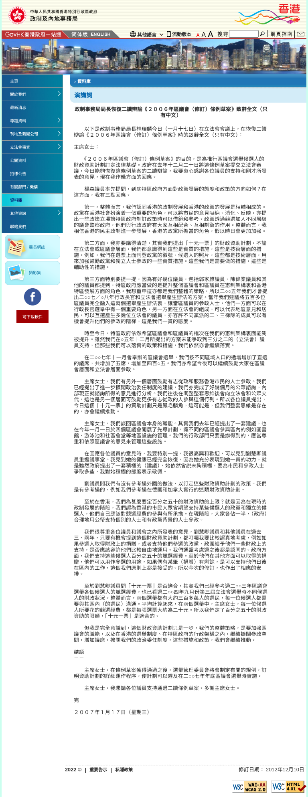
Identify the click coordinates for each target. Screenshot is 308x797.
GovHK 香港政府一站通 (36, 34)
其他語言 (146, 35)
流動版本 (181, 34)
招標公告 (18, 174)
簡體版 (79, 34)
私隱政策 (124, 769)
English (100, 34)
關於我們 (18, 94)
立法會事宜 (20, 147)
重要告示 (98, 769)
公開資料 (18, 160)
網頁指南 (281, 34)
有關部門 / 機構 (24, 187)
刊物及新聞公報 (24, 134)
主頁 (14, 81)
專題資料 (18, 121)
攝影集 (35, 273)
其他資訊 (18, 213)
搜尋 (263, 34)
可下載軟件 (32, 317)
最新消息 (18, 107)
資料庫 (16, 200)
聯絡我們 (300, 34)
